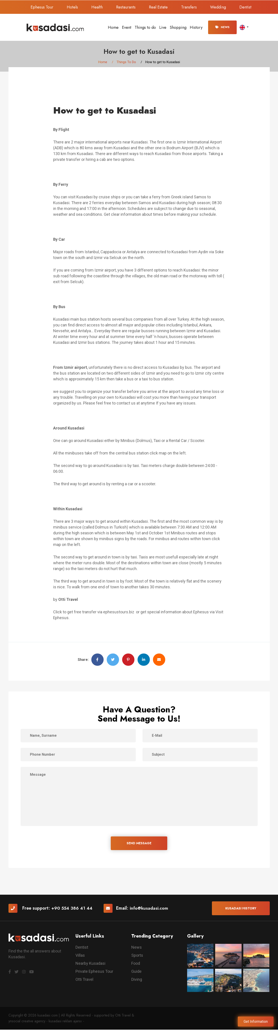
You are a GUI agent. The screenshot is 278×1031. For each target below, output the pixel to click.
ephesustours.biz (119, 612)
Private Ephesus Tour (94, 972)
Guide (136, 972)
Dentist (245, 7)
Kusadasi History (240, 909)
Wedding (218, 7)
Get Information (256, 1021)
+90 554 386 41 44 (72, 909)
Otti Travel (84, 980)
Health (97, 7)
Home (113, 27)
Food (135, 964)
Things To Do (126, 62)
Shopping (178, 27)
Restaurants (126, 7)
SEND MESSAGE (139, 844)
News (222, 27)
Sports (137, 956)
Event (126, 27)
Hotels (72, 7)
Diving (136, 980)
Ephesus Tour (42, 7)
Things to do (145, 27)
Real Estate (158, 7)
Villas (80, 956)
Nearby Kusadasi (90, 964)
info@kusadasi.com (150, 909)
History (196, 27)
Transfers (189, 7)
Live (162, 27)
